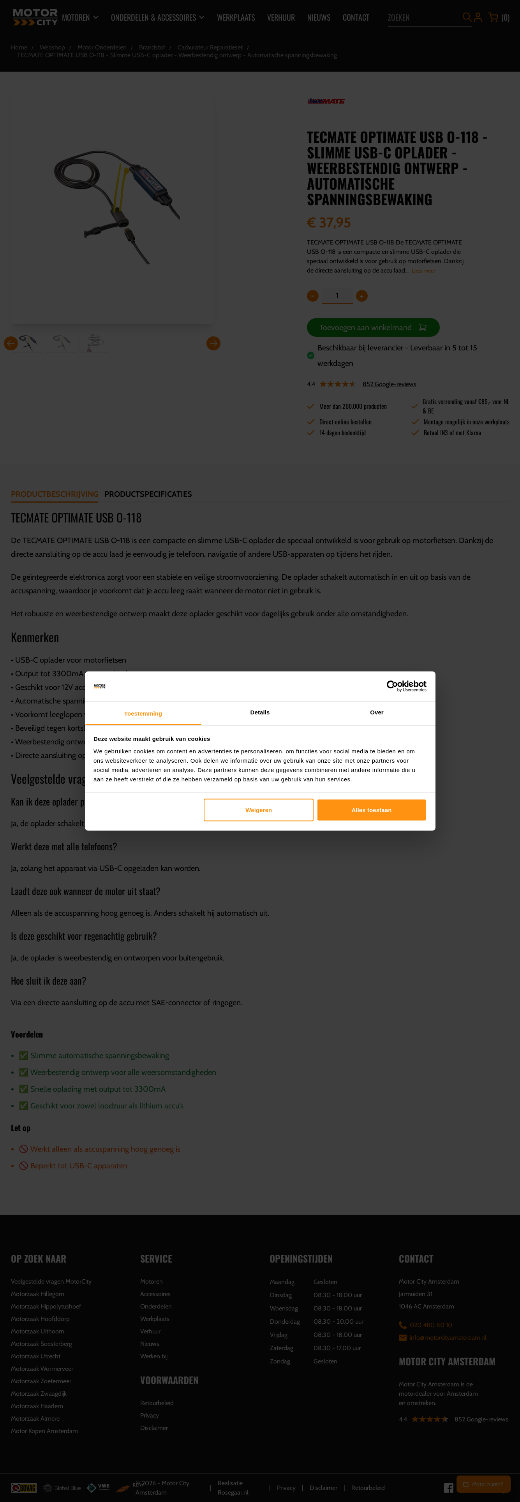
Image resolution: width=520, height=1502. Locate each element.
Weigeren (258, 810)
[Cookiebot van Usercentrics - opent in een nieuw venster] (392, 686)
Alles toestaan (371, 810)
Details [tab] (260, 712)
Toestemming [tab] (143, 713)
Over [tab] (377, 712)
